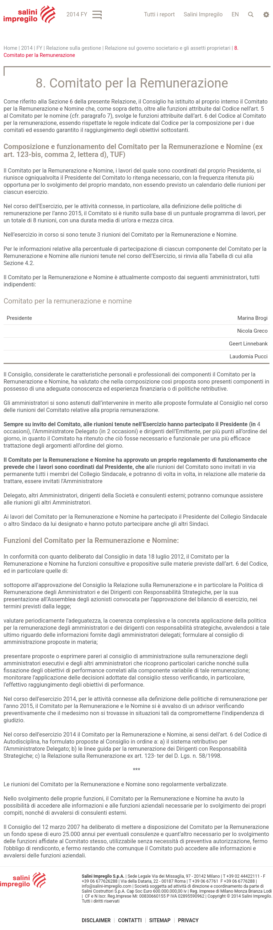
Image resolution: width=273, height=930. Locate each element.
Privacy (188, 920)
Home (10, 48)
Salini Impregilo (203, 14)
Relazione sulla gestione (73, 48)
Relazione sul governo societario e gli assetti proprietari (167, 48)
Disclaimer (96, 920)
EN (235, 14)
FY (39, 48)
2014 (26, 48)
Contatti (130, 920)
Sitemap (160, 920)
